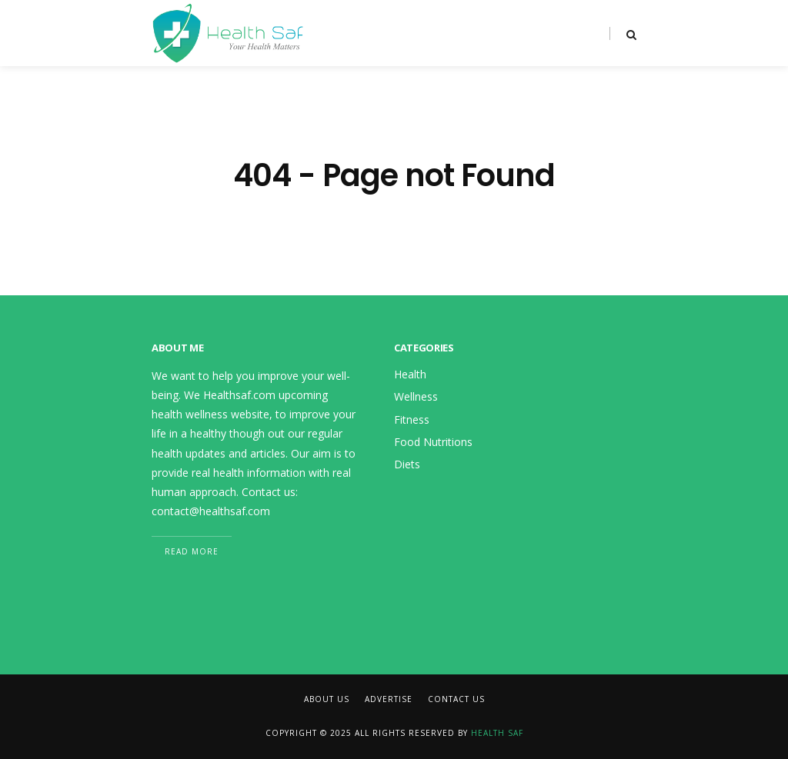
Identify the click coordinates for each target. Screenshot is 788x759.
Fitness (411, 419)
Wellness (416, 396)
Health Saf (497, 732)
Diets (407, 464)
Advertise (388, 699)
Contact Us (456, 699)
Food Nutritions (433, 441)
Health (410, 374)
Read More (192, 551)
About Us (326, 699)
